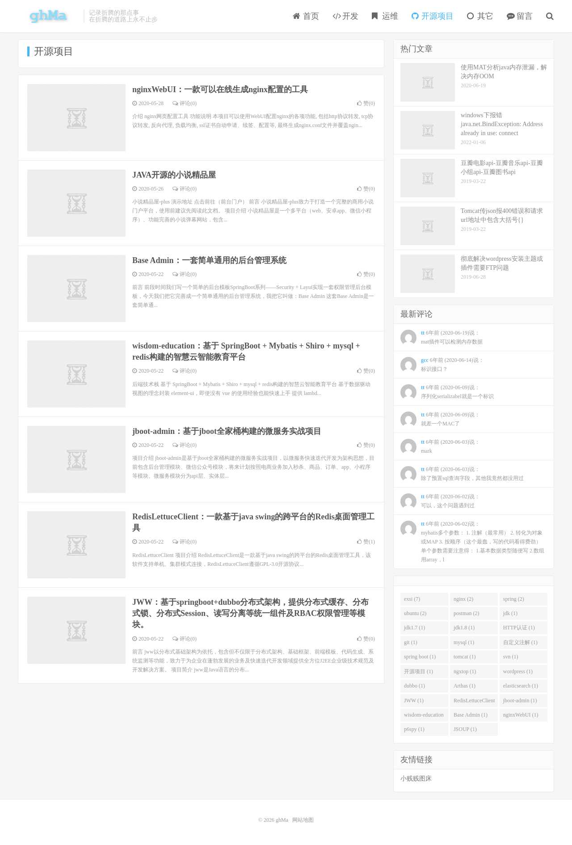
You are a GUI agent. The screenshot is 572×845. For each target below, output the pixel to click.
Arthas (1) (464, 686)
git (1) (410, 642)
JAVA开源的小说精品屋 (174, 174)
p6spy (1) (414, 729)
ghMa (48, 16)
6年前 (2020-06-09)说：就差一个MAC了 (440, 420)
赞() (366, 103)
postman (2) (466, 613)
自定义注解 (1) (520, 642)
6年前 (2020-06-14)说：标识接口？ (442, 365)
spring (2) (513, 599)
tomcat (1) (465, 657)
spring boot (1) (420, 657)
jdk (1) (510, 613)
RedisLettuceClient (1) (474, 702)
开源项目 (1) (418, 671)
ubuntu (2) (415, 613)
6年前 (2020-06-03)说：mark (440, 447)
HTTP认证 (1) (519, 627)
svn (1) (510, 657)
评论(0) (184, 103)
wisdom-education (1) (424, 717)
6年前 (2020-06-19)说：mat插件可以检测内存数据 (441, 338)
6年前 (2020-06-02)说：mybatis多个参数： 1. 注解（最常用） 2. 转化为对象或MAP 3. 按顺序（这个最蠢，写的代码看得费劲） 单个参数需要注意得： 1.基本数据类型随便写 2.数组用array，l (472, 542)
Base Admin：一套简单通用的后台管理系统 (209, 260)
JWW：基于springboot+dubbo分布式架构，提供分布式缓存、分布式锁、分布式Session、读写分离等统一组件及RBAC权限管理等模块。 (250, 613)
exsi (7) (412, 599)
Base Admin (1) (471, 715)
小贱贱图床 (416, 778)
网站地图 (303, 820)
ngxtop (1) (465, 671)
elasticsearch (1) (520, 686)
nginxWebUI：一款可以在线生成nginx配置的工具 (220, 89)
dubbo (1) (414, 686)
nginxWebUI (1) (520, 715)
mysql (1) (464, 642)
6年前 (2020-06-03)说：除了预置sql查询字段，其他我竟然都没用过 (462, 474)
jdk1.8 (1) (464, 627)
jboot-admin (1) (520, 700)
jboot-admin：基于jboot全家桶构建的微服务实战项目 (226, 431)
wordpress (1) (518, 671)
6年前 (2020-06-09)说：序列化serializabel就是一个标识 (447, 392)
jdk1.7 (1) (414, 627)
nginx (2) (463, 599)
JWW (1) (414, 700)
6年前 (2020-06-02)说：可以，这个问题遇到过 (440, 501)
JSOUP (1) (465, 729)
